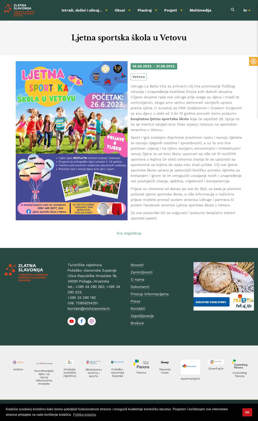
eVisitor (18, 369)
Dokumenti (140, 287)
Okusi (120, 10)
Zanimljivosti (141, 272)
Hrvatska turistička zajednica (69, 372)
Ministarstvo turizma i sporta (93, 373)
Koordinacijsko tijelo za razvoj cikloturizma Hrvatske (44, 377)
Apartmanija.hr (190, 378)
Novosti (137, 265)
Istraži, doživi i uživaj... (82, 10)
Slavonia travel (165, 371)
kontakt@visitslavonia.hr (89, 308)
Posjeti (170, 10)
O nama (137, 279)
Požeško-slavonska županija (117, 372)
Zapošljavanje (142, 316)
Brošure (137, 323)
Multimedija (200, 10)
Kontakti (138, 308)
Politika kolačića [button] (84, 414)
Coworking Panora (240, 374)
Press (135, 301)
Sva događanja (129, 233)
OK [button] (247, 412)
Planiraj (145, 10)
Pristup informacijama (150, 294)
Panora (141, 372)
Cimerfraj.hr (216, 368)
